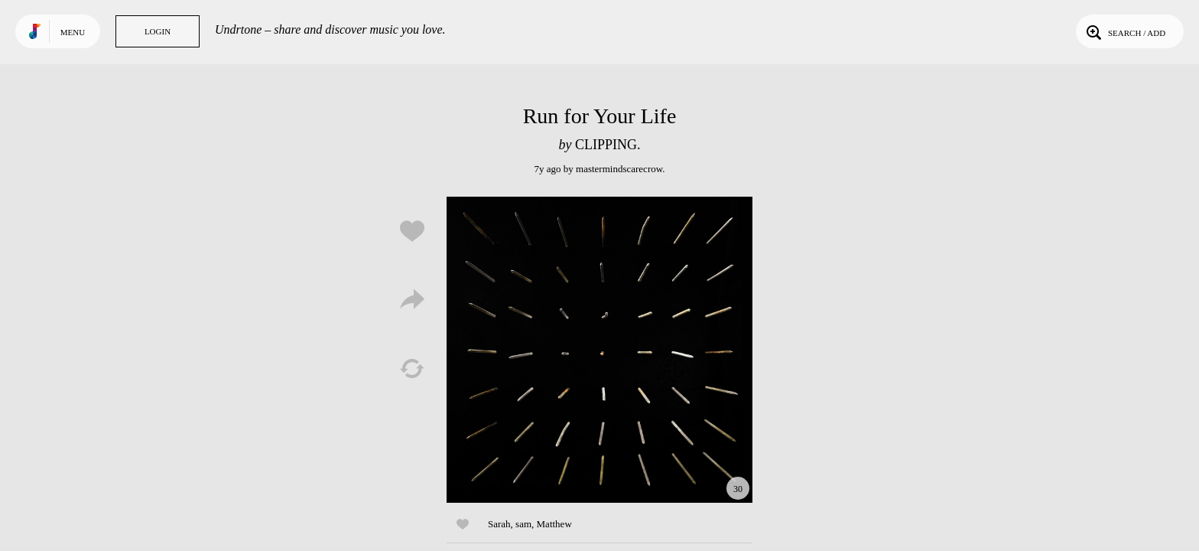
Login (158, 31)
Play (599, 349)
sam (523, 524)
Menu (72, 32)
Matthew (554, 524)
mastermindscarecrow (619, 168)
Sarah (499, 524)
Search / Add (1124, 31)
